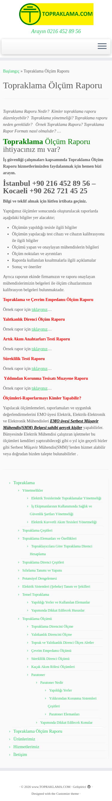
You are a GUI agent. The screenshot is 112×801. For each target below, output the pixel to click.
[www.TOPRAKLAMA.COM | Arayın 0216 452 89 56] (56, 14)
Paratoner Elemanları (64, 714)
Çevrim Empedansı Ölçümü (51, 651)
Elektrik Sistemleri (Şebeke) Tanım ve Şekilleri (56, 586)
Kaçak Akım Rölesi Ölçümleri (53, 667)
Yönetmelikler (32, 490)
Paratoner (38, 675)
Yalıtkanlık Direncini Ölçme (51, 634)
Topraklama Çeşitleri (37, 530)
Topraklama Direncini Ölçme (52, 626)
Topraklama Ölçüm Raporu (37, 731)
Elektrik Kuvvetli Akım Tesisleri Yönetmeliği (64, 522)
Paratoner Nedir (51, 682)
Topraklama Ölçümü (37, 619)
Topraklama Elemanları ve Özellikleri (49, 538)
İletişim (20, 754)
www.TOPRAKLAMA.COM (51, 786)
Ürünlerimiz (24, 739)
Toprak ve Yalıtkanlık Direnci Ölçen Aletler (62, 643)
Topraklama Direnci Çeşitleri (43, 562)
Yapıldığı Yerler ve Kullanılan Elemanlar (60, 602)
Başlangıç (11, 71)
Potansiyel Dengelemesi (39, 578)
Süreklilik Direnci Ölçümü (50, 659)
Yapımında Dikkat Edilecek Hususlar (58, 610)
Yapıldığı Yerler (60, 690)
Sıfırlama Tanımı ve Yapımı (42, 570)
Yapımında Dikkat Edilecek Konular (66, 722)
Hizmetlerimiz (26, 746)
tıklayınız (39, 309)
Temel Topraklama (35, 594)
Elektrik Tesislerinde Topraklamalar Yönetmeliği (66, 498)
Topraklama (24, 482)
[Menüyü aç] (102, 46)
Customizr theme (67, 793)
